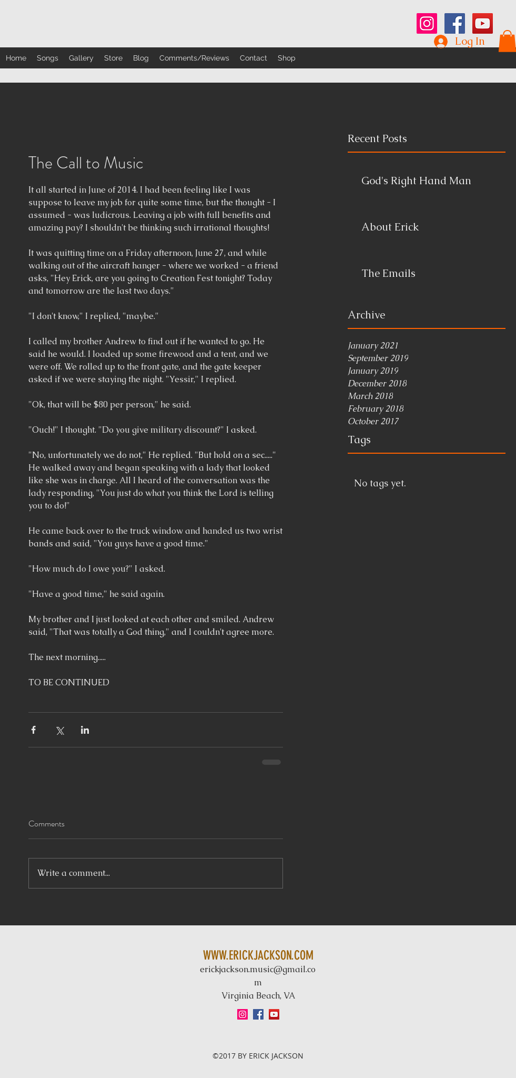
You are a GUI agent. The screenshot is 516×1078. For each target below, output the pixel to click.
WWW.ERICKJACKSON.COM (258, 955)
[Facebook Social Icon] (454, 23)
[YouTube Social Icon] (482, 23)
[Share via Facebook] (33, 730)
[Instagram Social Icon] (427, 23)
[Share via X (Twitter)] (59, 730)
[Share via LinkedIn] (85, 730)
